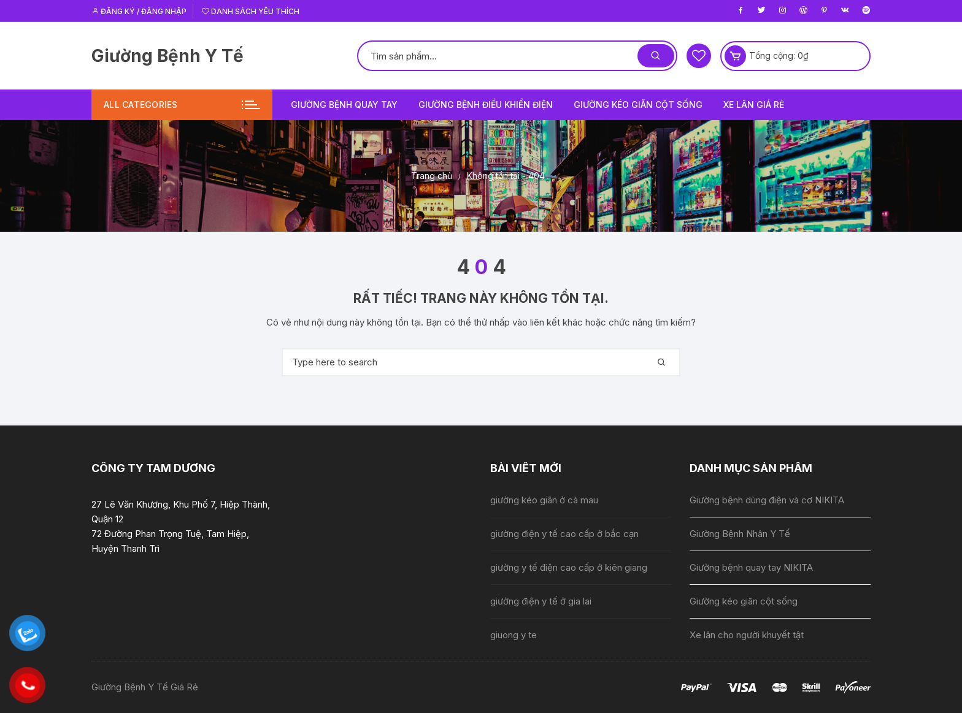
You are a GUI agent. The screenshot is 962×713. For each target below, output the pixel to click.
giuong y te (513, 635)
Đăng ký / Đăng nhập (139, 11)
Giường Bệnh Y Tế (167, 55)
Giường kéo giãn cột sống (638, 104)
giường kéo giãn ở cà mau (544, 500)
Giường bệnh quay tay (344, 104)
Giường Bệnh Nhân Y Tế (740, 534)
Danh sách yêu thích (250, 11)
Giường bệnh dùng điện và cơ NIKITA (767, 500)
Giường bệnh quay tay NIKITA (751, 567)
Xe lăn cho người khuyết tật (747, 635)
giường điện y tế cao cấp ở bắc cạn (564, 534)
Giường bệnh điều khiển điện (485, 104)
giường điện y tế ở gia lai (540, 601)
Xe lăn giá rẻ (753, 104)
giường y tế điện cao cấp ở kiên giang (568, 567)
